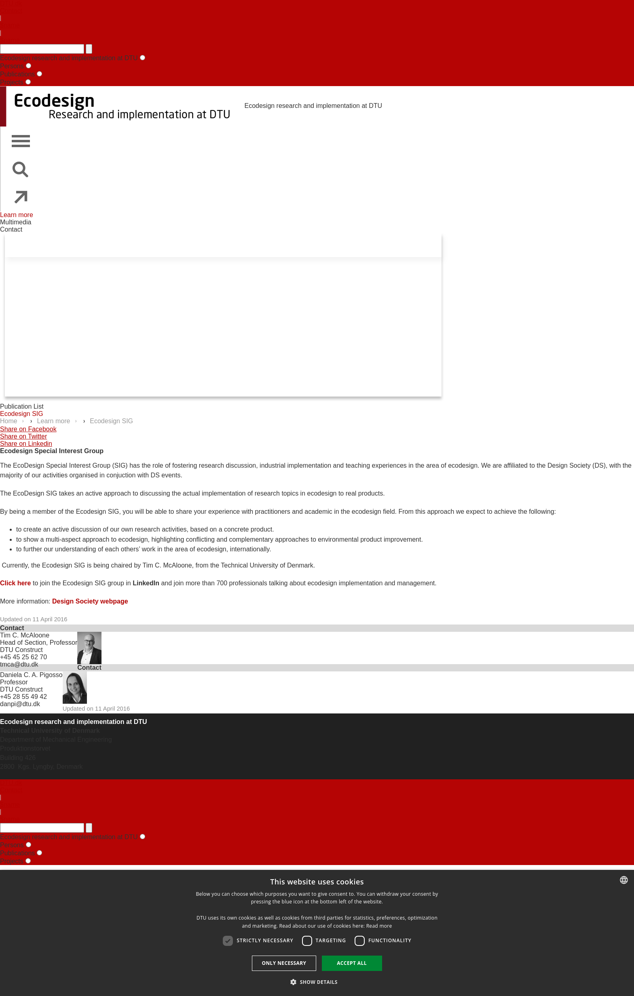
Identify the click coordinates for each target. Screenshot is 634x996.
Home (9, 421)
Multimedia (15, 222)
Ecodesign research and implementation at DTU (69, 58)
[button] (317, 981)
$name (10, 25)
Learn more (16, 214)
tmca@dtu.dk (19, 664)
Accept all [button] (352, 963)
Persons (12, 66)
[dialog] (317, 933)
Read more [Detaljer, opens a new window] (379, 925)
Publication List (22, 406)
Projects (11, 82)
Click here (15, 583)
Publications (17, 74)
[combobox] (624, 880)
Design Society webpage (90, 601)
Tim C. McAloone (24, 635)
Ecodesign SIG (21, 413)
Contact (11, 10)
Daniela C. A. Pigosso (31, 674)
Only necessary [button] (284, 963)
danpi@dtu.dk (20, 704)
